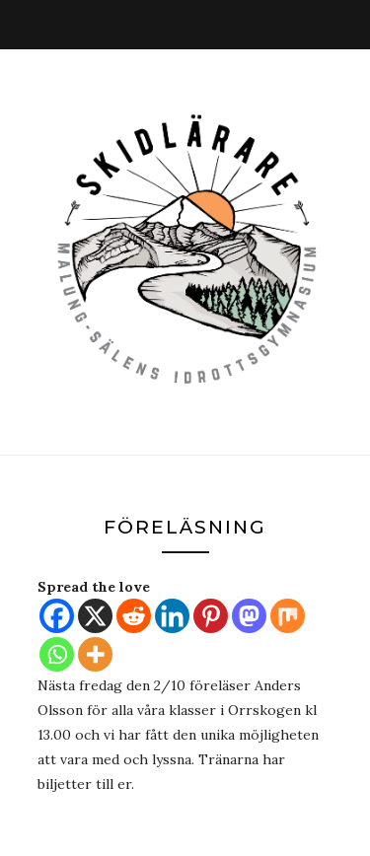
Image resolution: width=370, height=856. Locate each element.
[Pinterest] (210, 616)
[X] (95, 616)
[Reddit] (133, 616)
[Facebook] (56, 616)
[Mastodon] (249, 616)
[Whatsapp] (56, 654)
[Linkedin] (172, 616)
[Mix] (287, 616)
